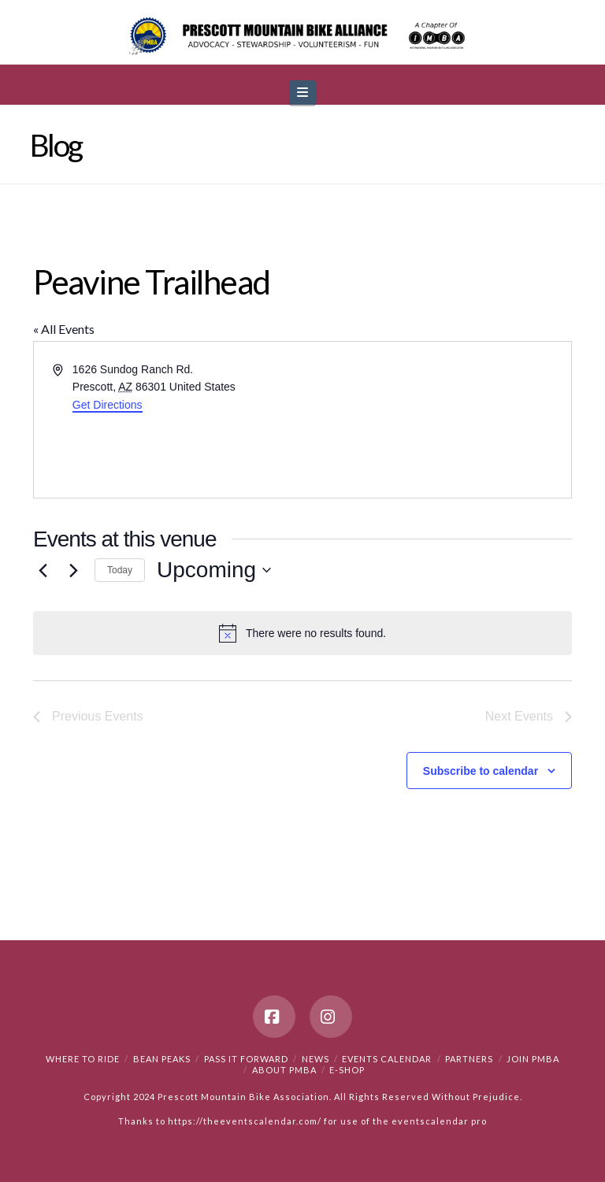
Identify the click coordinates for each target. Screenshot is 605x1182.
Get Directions (107, 404)
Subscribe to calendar (480, 771)
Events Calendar (387, 1059)
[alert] (302, 633)
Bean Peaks (162, 1059)
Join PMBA (533, 1059)
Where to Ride (83, 1059)
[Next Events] (73, 570)
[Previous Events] (42, 570)
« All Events (64, 328)
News (315, 1059)
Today (119, 570)
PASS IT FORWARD (246, 1059)
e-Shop (347, 1070)
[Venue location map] (435, 420)
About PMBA (284, 1070)
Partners (469, 1059)
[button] (302, 92)
